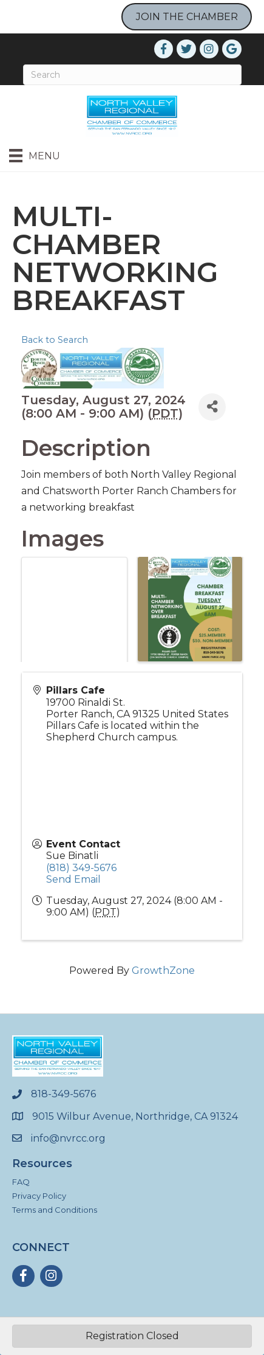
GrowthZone (163, 970)
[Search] (132, 74)
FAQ (21, 1182)
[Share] (212, 407)
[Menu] (34, 155)
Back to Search (54, 339)
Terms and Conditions (54, 1210)
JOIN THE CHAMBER (187, 16)
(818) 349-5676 (81, 868)
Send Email (73, 879)
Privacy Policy (39, 1196)
